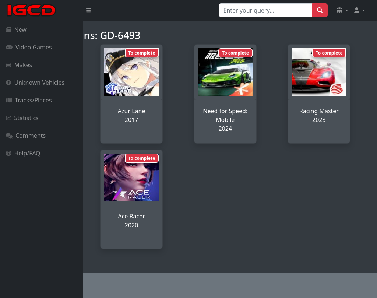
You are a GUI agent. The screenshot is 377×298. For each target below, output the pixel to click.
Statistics (22, 118)
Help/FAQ (23, 153)
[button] (342, 10)
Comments (26, 136)
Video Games (29, 47)
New (16, 29)
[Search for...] (266, 10)
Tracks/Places (29, 100)
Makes (19, 65)
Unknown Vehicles (35, 82)
